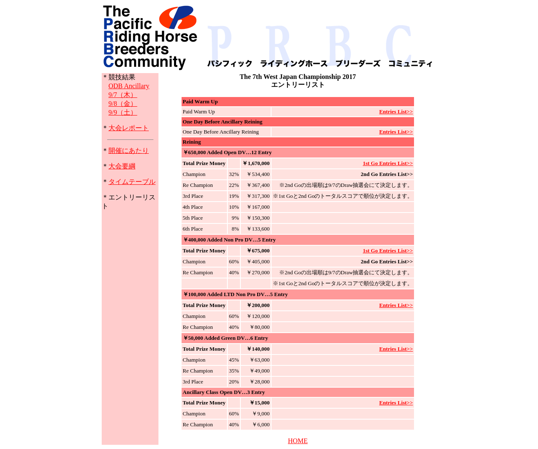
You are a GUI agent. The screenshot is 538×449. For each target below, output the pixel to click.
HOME (298, 440)
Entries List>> (396, 111)
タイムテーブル (132, 181)
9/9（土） (122, 112)
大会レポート (128, 127)
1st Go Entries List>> (388, 163)
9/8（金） (122, 103)
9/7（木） (122, 94)
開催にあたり (128, 150)
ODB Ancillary (128, 85)
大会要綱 (121, 166)
